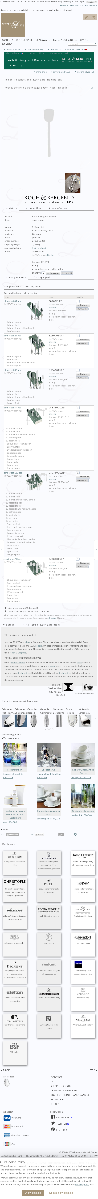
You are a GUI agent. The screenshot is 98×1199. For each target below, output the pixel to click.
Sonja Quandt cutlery (83, 911)
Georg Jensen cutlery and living (15, 859)
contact (56, 1077)
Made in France (13, 53)
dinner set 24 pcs (25, 335)
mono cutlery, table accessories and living (83, 968)
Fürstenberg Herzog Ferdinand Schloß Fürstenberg (15, 801)
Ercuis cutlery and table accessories (49, 886)
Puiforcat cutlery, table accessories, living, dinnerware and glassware (49, 861)
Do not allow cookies (61, 1192)
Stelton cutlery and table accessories (15, 995)
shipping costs (61, 1086)
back (6, 1070)
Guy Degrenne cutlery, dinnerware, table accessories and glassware (15, 970)
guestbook (63, 5)
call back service (89, 5)
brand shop (41, 72)
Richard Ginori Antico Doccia (83, 759)
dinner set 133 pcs (25, 472)
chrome (51, 666)
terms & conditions (64, 1090)
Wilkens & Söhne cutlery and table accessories (15, 913)
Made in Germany (76, 49)
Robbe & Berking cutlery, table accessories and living (83, 859)
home (3, 10)
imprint (56, 1103)
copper (38, 645)
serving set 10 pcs (25, 559)
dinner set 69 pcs (25, 407)
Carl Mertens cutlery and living (15, 1022)
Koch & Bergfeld (39, 10)
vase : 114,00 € (10, 822)
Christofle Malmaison (83, 798)
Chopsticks (55, 49)
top (92, 1070)
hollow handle (18, 662)
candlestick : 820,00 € (81, 815)
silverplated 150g (61, 72)
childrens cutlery (35, 49)
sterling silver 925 (56, 10)
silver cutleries (13, 49)
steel (79, 662)
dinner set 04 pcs (25, 301)
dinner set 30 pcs (25, 370)
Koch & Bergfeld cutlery (49, 911)
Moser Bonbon (15, 757)
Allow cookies (33, 1192)
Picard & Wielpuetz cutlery (49, 993)
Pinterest (62, 1130)
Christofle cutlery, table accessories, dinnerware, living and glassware (15, 888)
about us (74, 5)
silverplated (40, 248)
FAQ (53, 1081)
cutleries (12, 10)
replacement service (60, 53)
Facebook (62, 1117)
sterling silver (23, 673)
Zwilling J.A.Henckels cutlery (49, 1022)
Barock (69, 10)
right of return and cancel (70, 1095)
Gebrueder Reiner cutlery (15, 938)
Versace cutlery (83, 993)
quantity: (36, 272)
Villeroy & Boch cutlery (83, 1020)
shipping (50, 255)
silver (27, 642)
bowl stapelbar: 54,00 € (48, 818)
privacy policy (61, 1099)
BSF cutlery (15, 1047)
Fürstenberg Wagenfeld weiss (49, 800)
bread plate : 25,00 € (81, 777)
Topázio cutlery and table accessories (83, 886)
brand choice (24, 10)
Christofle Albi (49, 757)
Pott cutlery (49, 938)
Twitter (61, 1124)
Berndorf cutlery (83, 938)
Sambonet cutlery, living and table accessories (49, 968)
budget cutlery (36, 53)
